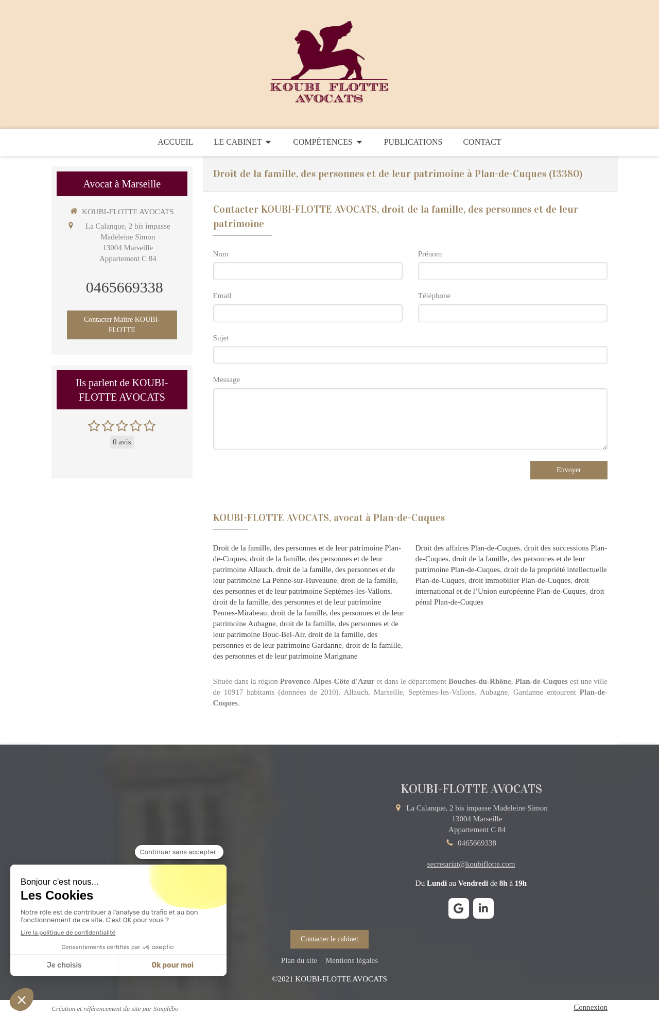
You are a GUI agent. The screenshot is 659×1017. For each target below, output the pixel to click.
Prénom (430, 254)
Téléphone (434, 295)
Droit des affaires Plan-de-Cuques (467, 548)
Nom (221, 254)
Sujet (221, 338)
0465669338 (124, 287)
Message (226, 379)
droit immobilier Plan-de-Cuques (519, 580)
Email (222, 295)
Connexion (591, 1007)
